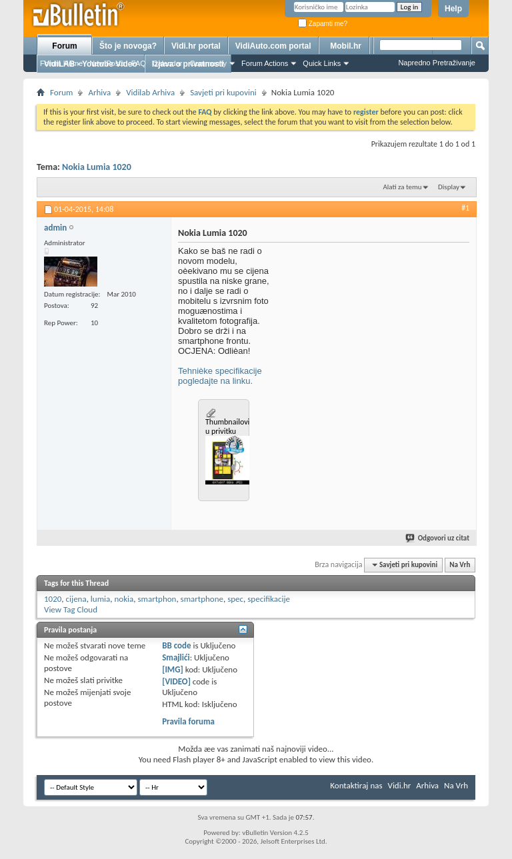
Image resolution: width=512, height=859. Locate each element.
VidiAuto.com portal (273, 46)
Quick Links (322, 63)
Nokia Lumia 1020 (96, 167)
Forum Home (61, 63)
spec (235, 599)
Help (453, 8)
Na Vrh (459, 564)
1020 (52, 599)
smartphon (156, 599)
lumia (100, 599)
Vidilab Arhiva (150, 92)
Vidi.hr (399, 785)
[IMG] (172, 669)
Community (208, 63)
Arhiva (99, 92)
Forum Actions (264, 63)
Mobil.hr (345, 46)
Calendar (168, 63)
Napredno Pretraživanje (436, 63)
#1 (465, 208)
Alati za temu (402, 187)
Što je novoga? (128, 46)
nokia (123, 599)
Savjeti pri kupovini (223, 92)
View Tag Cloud (70, 609)
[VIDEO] (176, 681)
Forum (64, 46)
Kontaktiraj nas (356, 785)
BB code (176, 645)
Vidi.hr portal (196, 46)
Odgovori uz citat (438, 538)
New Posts (107, 63)
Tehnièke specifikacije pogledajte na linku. (220, 376)
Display (448, 187)
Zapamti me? (322, 23)
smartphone (202, 599)
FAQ (138, 63)
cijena (76, 599)
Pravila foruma (188, 721)
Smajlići (175, 657)
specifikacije (268, 599)
